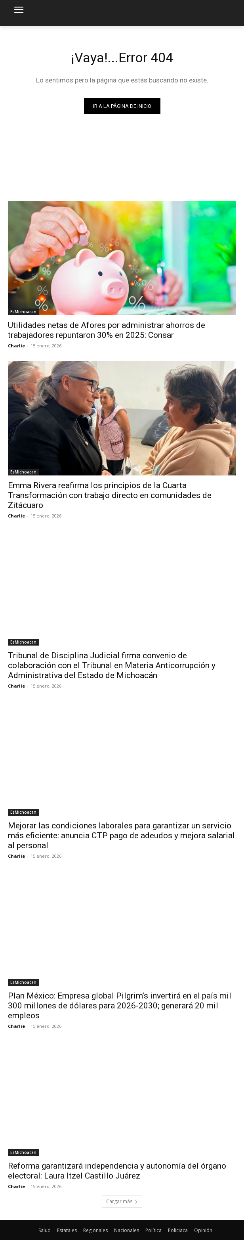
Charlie (16, 346)
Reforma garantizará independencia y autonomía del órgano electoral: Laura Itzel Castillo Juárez (117, 1171)
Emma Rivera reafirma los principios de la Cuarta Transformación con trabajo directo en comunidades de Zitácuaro (110, 495)
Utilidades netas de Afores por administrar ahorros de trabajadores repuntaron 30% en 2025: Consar (106, 330)
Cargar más (122, 1201)
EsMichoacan (23, 311)
